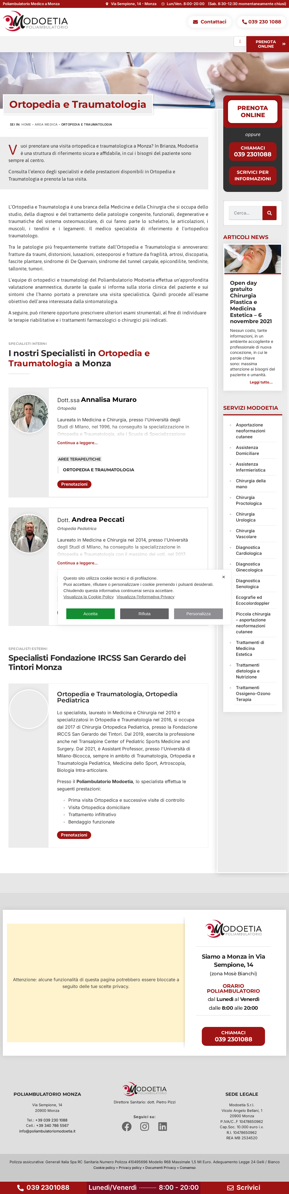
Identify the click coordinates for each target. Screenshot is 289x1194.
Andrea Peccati (98, 519)
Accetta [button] (91, 613)
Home (26, 124)
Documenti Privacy (160, 1167)
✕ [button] (223, 577)
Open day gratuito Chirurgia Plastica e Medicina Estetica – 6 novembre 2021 (251, 302)
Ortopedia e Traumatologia (99, 694)
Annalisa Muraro (109, 400)
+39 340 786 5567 (52, 1125)
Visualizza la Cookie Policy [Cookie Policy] (89, 596)
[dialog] (144, 597)
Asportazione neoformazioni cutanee (250, 430)
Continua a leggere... (77, 442)
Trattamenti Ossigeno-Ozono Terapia (253, 693)
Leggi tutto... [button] (261, 382)
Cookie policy (104, 1167)
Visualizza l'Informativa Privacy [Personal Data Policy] (145, 596)
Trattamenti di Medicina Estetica (250, 648)
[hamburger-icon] (240, 41)
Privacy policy (130, 1167)
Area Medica (46, 124)
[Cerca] (269, 213)
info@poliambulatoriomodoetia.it (47, 1131)
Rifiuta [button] (145, 613)
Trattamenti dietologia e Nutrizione (248, 671)
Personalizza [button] (198, 613)
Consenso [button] (188, 1167)
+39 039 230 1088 (51, 1120)
